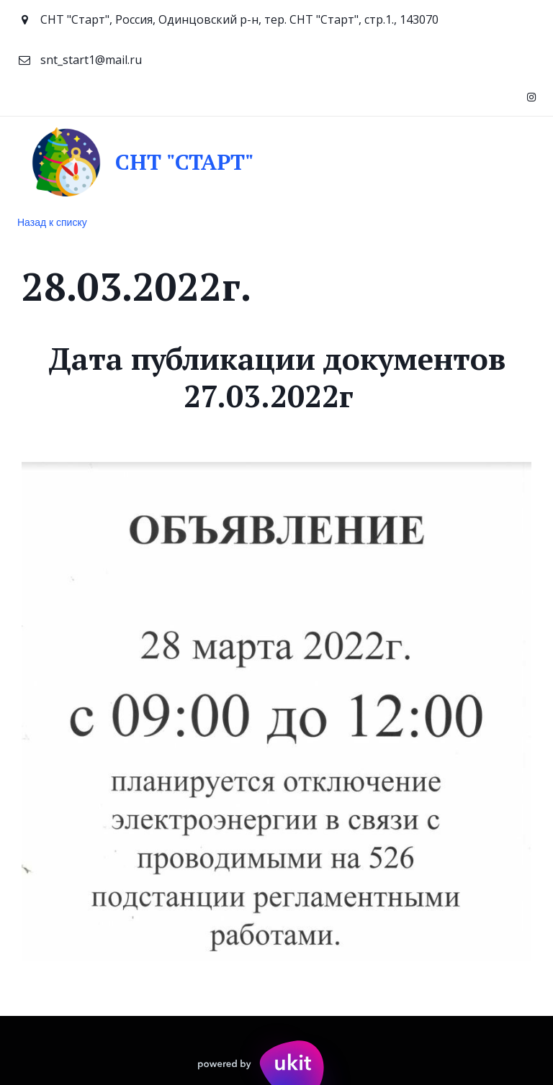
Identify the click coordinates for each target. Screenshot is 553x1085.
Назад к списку (52, 222)
